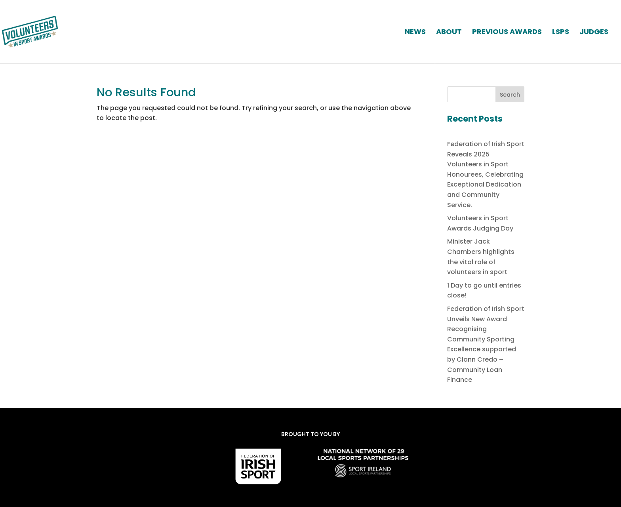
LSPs (560, 32)
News (415, 32)
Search (510, 95)
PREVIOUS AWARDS (507, 32)
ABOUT (449, 32)
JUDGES (593, 32)
